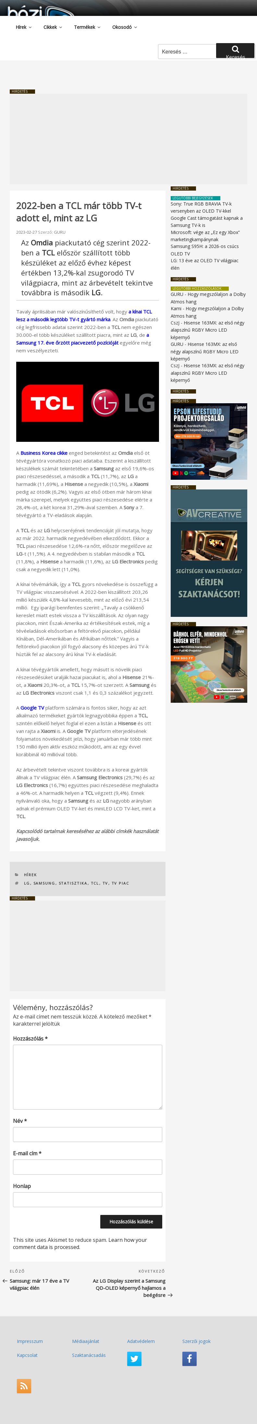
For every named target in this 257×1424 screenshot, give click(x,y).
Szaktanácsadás (89, 1355)
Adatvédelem (141, 1341)
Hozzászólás (30, 1038)
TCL (95, 883)
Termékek (87, 27)
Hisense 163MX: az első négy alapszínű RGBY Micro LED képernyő (207, 330)
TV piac (120, 883)
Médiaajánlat (85, 1341)
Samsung (44, 883)
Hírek (24, 27)
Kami (176, 308)
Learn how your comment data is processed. (80, 1243)
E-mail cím (27, 1153)
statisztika (73, 883)
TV (105, 883)
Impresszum (30, 1341)
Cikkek (53, 27)
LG (27, 883)
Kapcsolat (27, 1355)
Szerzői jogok (196, 1341)
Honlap (22, 1186)
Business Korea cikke (43, 453)
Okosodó (125, 27)
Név (20, 1120)
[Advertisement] (128, 139)
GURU (60, 232)
